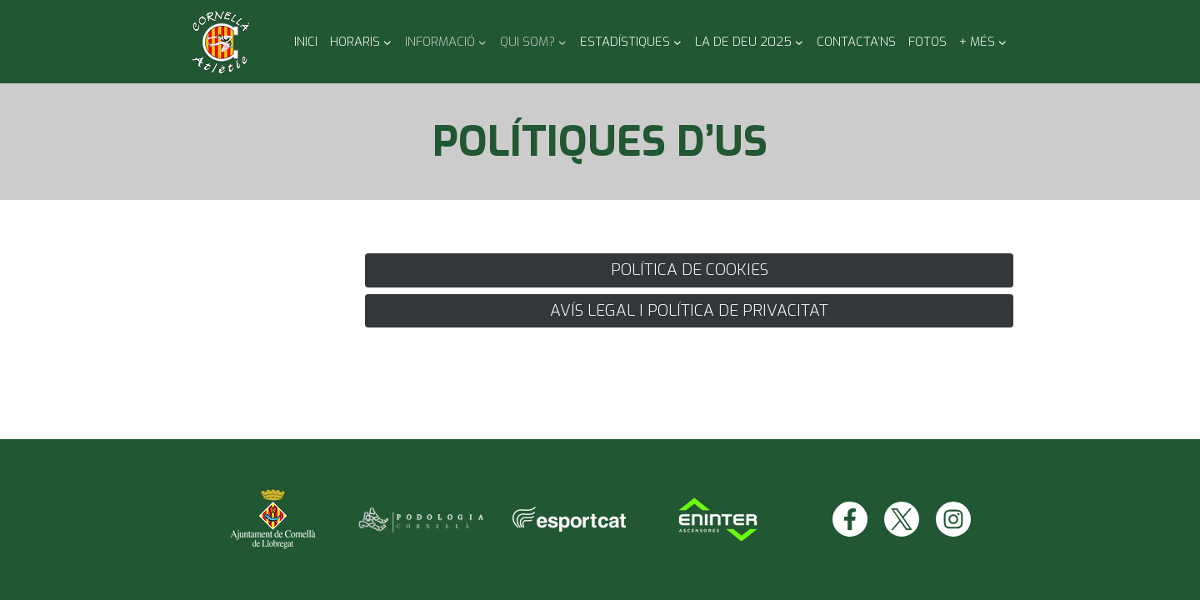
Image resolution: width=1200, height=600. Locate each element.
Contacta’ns (856, 41)
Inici (306, 41)
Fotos (927, 41)
